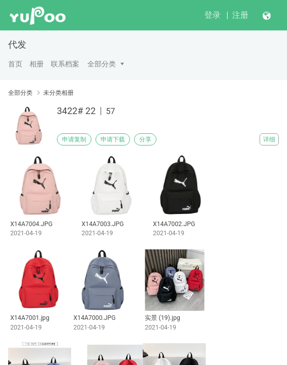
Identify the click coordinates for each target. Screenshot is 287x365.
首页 (15, 64)
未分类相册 (58, 92)
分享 (145, 139)
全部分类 (101, 64)
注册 (240, 15)
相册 (36, 64)
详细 (269, 139)
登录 (212, 15)
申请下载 (113, 139)
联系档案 (65, 64)
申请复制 (74, 139)
